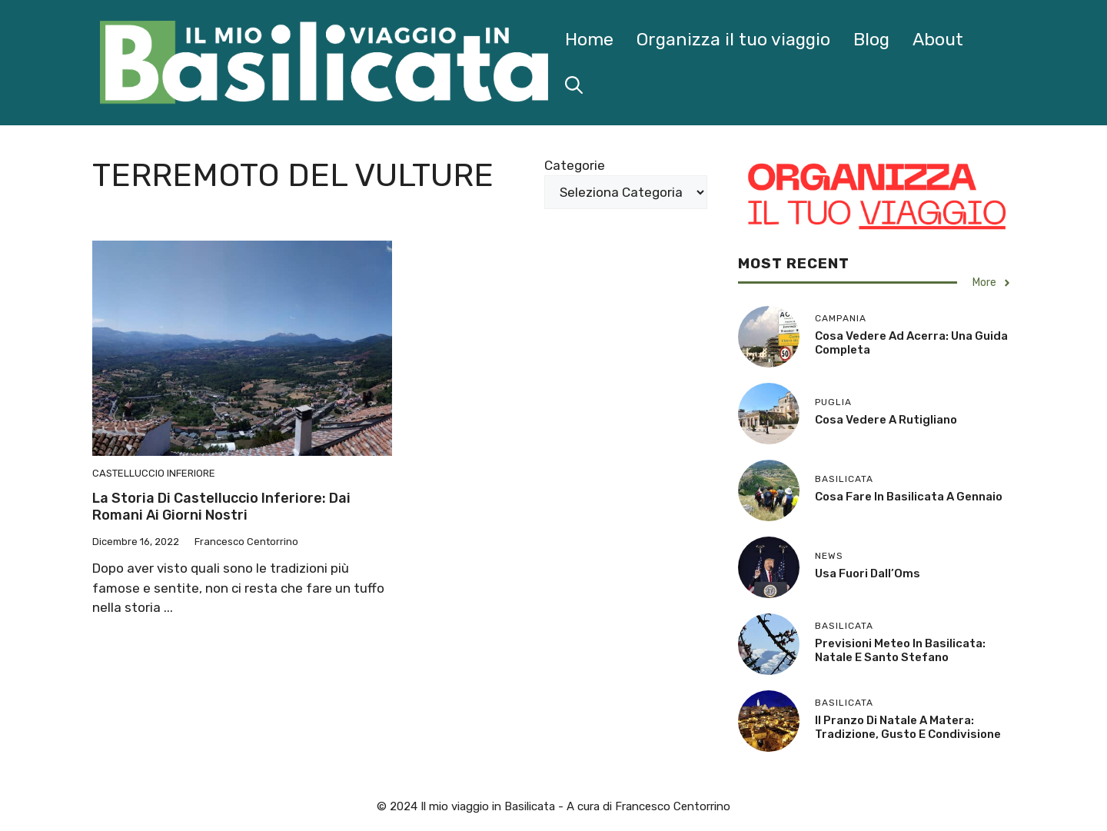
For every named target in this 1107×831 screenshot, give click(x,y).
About (938, 39)
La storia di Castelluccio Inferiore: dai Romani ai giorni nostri (221, 507)
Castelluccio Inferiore (153, 473)
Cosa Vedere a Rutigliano (886, 420)
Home (589, 39)
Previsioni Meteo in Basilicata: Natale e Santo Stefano (900, 650)
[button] (574, 85)
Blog (871, 39)
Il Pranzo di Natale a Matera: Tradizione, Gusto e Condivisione (908, 727)
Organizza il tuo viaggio (733, 39)
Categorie (574, 165)
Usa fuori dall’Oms (867, 573)
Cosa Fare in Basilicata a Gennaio (908, 497)
